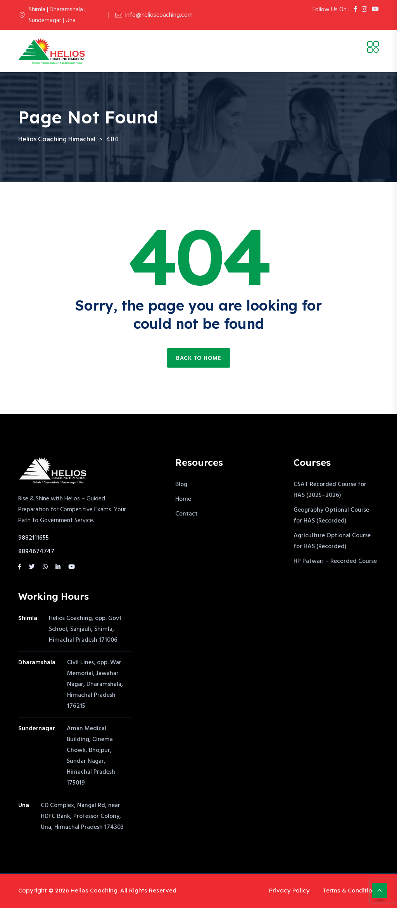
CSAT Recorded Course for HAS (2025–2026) (329, 489)
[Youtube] (375, 10)
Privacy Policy (289, 890)
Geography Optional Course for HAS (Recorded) (331, 515)
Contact (186, 514)
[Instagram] (364, 10)
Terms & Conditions (351, 890)
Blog (181, 484)
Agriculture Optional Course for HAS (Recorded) (332, 541)
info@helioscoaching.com (159, 15)
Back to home (198, 358)
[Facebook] (355, 10)
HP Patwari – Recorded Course (335, 561)
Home (183, 499)
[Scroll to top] (379, 890)
